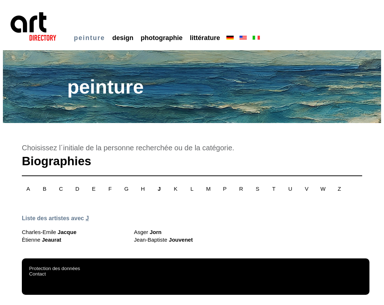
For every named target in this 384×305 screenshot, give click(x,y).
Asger (148, 232)
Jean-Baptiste (163, 240)
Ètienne (41, 240)
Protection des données (54, 268)
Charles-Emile (49, 232)
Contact (37, 274)
